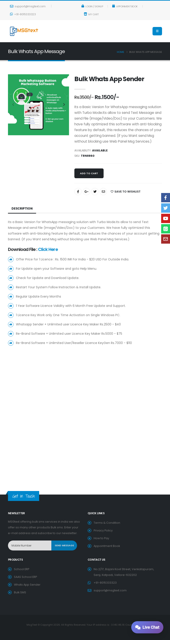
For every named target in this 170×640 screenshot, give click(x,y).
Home (120, 52)
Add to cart (89, 173)
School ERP (21, 569)
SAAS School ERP (25, 577)
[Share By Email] (103, 191)
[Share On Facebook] (78, 191)
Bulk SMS (20, 592)
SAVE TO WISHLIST (126, 191)
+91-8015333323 (23, 14)
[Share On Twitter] (95, 191)
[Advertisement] (85, 391)
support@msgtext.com (28, 6)
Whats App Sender (27, 585)
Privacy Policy (103, 530)
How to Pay (101, 538)
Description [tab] (22, 208)
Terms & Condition (107, 523)
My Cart (91, 14)
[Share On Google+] (86, 191)
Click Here (48, 249)
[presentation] (13, 104)
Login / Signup (92, 6)
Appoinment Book (125, 6)
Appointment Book (107, 546)
